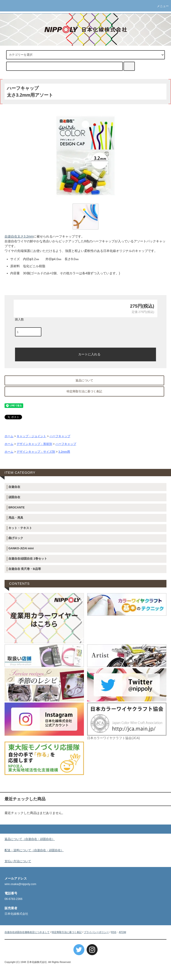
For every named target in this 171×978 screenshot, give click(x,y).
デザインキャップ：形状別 (34, 444)
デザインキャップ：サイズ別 (36, 451)
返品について (84, 380)
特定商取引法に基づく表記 (84, 391)
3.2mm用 (64, 451)
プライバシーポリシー (96, 932)
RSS (113, 932)
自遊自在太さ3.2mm (19, 236)
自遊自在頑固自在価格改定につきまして (27, 932)
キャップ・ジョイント (31, 436)
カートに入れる (85, 354)
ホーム (9, 436)
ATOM (122, 932)
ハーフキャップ (60, 436)
